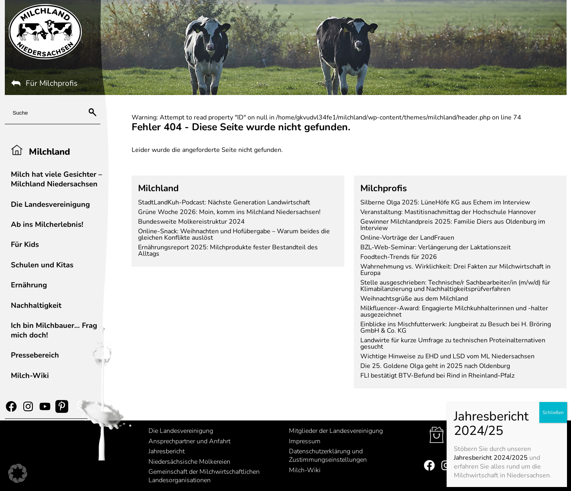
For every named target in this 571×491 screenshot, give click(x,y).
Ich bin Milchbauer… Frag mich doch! (54, 330)
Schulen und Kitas (42, 265)
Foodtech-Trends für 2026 (398, 257)
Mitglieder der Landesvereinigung (336, 430)
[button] (17, 473)
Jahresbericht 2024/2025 (490, 255)
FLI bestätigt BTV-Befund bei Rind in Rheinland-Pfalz (437, 375)
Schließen (552, 210)
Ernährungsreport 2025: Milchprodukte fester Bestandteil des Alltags (228, 250)
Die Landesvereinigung (50, 204)
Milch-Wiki (30, 375)
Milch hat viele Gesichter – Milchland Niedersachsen (56, 179)
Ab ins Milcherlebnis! (47, 224)
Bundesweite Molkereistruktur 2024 (191, 221)
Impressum (305, 441)
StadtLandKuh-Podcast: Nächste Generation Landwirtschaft (224, 202)
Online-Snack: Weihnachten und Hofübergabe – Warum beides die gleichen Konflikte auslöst (234, 234)
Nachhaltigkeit (36, 305)
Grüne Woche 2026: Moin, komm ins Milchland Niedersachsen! (229, 212)
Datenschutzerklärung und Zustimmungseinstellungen (328, 455)
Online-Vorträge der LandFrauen (407, 237)
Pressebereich (35, 355)
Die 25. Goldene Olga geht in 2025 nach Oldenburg (435, 366)
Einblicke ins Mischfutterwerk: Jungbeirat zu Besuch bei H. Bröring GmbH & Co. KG (455, 327)
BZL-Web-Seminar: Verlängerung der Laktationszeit (435, 247)
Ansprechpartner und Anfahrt (189, 441)
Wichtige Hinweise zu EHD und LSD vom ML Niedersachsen (447, 356)
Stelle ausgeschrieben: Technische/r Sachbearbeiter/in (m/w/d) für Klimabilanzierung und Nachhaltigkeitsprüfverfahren (455, 285)
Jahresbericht (166, 451)
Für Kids (25, 244)
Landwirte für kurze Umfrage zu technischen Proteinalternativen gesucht (452, 343)
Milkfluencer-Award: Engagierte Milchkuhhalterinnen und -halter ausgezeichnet (454, 311)
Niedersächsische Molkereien (189, 461)
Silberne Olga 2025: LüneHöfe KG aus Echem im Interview (445, 202)
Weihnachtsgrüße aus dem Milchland (414, 298)
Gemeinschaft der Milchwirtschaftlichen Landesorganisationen (204, 476)
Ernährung (29, 285)
